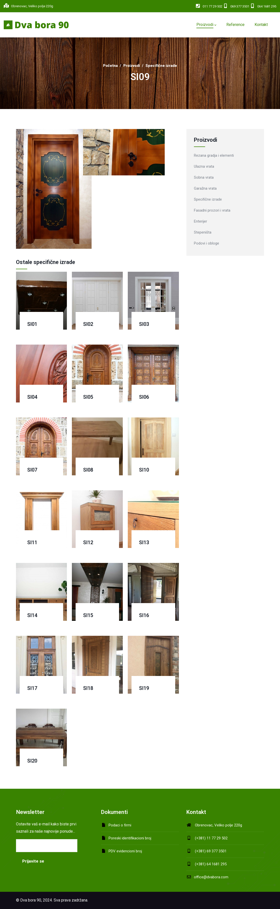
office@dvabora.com (207, 877)
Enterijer (200, 221)
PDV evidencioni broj (125, 851)
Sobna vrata (204, 177)
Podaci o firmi (120, 825)
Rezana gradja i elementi (214, 155)
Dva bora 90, (31, 900)
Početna (110, 65)
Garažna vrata (205, 188)
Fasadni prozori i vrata (212, 210)
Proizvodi (131, 65)
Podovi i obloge (206, 243)
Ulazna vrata (204, 166)
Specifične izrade (161, 65)
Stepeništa (202, 232)
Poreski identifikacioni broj (130, 838)
